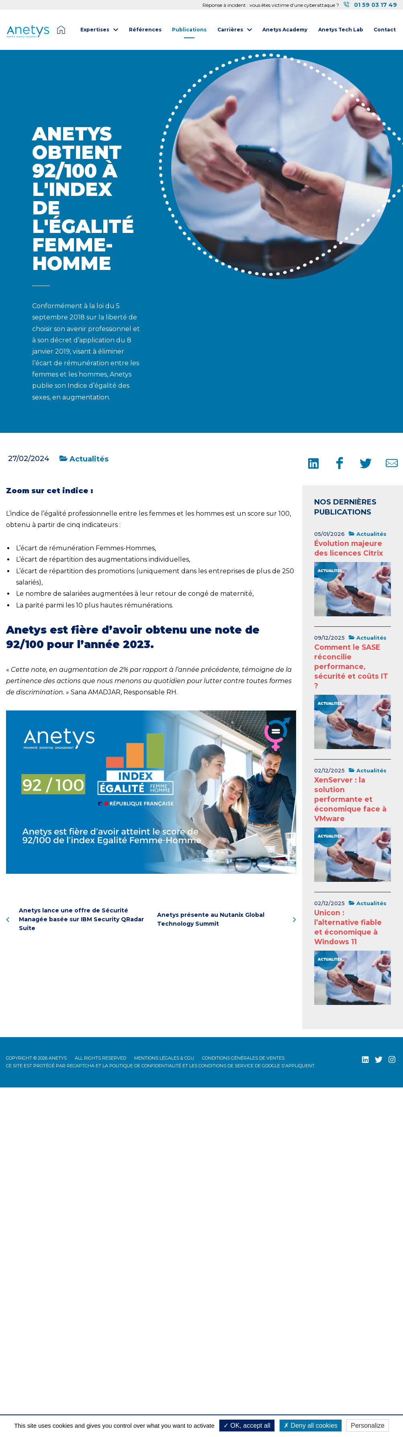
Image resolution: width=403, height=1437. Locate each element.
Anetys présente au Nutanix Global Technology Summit (226, 919)
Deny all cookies (311, 1425)
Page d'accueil (61, 30)
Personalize (368, 1425)
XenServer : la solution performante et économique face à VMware (350, 799)
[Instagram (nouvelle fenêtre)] (392, 1059)
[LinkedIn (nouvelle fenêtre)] (365, 1059)
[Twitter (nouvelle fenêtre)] (379, 1059)
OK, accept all (246, 1425)
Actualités (83, 459)
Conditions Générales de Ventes (243, 1058)
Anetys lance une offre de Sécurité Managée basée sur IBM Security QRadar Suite (75, 919)
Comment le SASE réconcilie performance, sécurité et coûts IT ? (351, 666)
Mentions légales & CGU (164, 1058)
